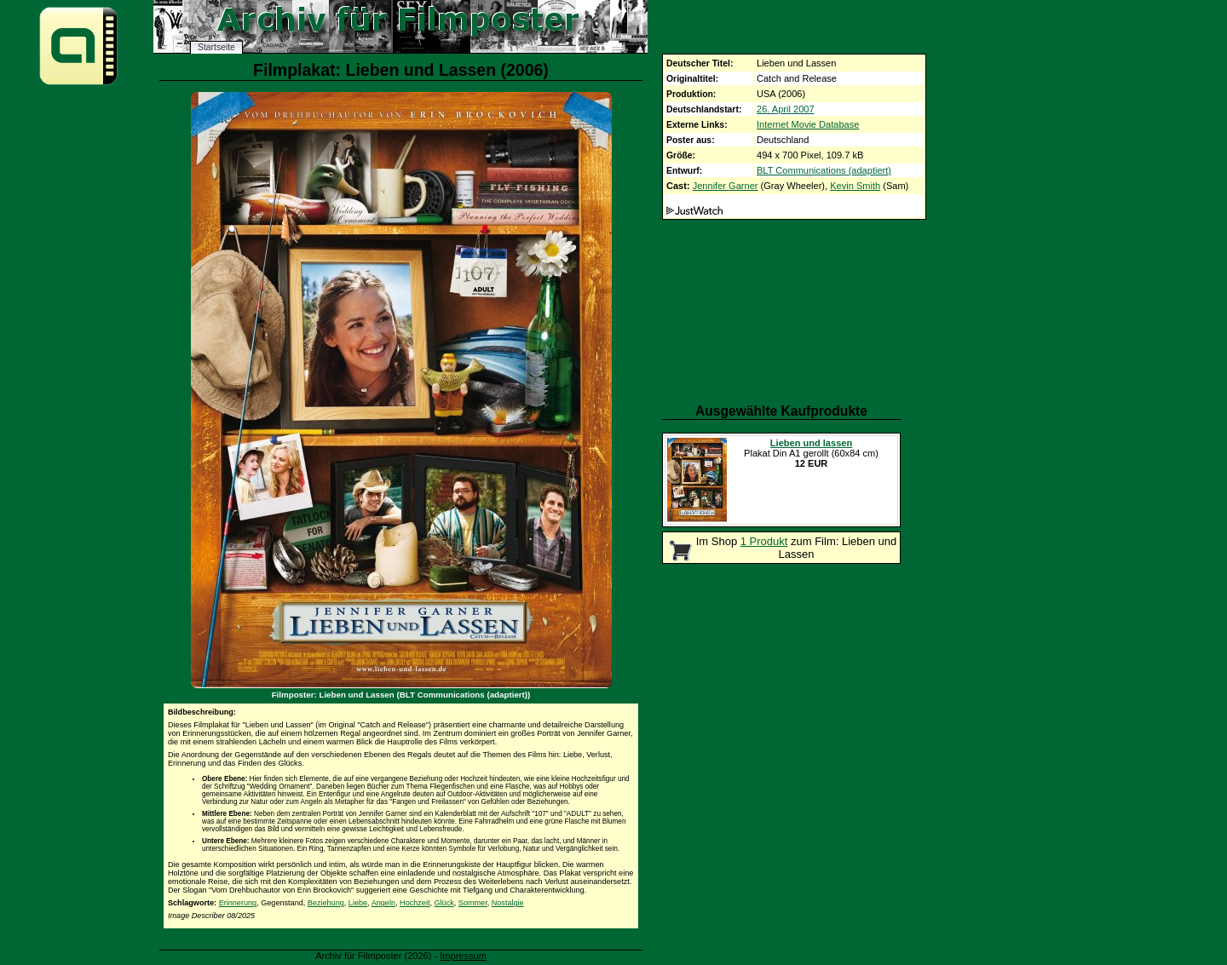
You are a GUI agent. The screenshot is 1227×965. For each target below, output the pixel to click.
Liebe (358, 903)
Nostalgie (508, 903)
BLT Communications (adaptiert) (824, 170)
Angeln (383, 903)
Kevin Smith (855, 186)
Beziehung (326, 903)
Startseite (216, 47)
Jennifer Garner (725, 186)
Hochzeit (414, 903)
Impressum (463, 956)
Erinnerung (238, 903)
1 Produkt (764, 541)
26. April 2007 (786, 109)
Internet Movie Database (808, 124)
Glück (444, 903)
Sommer (472, 903)
